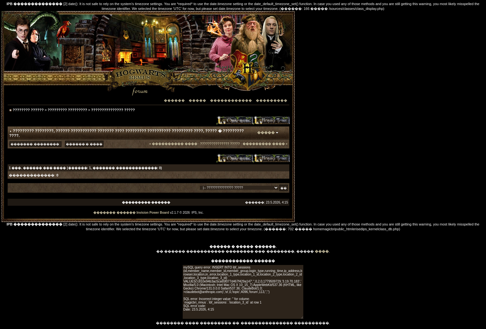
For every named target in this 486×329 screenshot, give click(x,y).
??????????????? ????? (113, 110)
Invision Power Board (153, 212)
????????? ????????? (67, 110)
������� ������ (114, 212)
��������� (271, 100)
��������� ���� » (265, 144)
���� (322, 251)
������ (174, 100)
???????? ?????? (28, 110)
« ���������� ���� (173, 144)
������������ (231, 100)
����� (197, 100)
